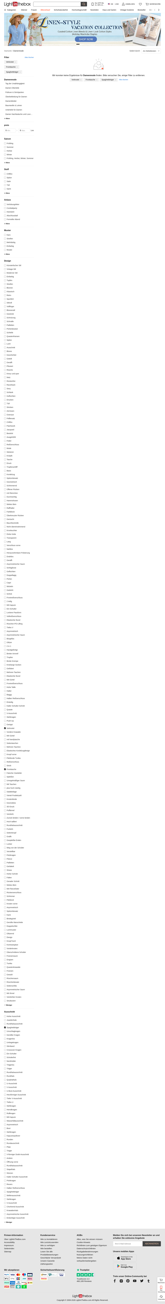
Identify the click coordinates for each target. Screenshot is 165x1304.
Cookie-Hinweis (83, 1242)
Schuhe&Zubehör (61, 10)
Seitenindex (9, 1248)
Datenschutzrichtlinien (86, 1248)
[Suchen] (57, 4)
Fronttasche (92, 80)
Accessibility (9, 1242)
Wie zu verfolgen (47, 1245)
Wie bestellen (46, 1248)
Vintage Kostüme (127, 10)
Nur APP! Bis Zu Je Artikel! (99, 4)
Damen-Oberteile (12, 88)
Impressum (9, 1245)
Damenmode (18, 51)
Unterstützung (161, 1299)
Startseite (8, 51)
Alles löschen (29, 57)
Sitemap (7, 1251)
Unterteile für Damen (13, 110)
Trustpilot (83, 1270)
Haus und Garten (109, 10)
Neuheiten (94, 10)
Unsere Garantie (47, 1261)
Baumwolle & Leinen (13, 105)
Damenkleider (10, 101)
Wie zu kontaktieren (48, 1239)
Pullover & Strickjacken (14, 92)
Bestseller (142, 10)
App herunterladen (161, 1291)
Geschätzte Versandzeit (50, 1258)
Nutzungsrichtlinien (85, 1255)
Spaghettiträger (109, 80)
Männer (24, 10)
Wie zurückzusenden (49, 1242)
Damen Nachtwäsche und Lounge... (19, 114)
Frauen (34, 10)
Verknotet (77, 80)
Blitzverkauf (45, 10)
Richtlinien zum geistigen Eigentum (92, 1245)
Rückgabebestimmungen (87, 1251)
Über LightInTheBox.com (15, 1239)
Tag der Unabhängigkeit (14, 84)
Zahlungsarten (46, 1264)
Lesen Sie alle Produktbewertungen (49, 1253)
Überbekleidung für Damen (16, 97)
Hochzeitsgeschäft (79, 10)
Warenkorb (161, 1280)
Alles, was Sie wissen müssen (89, 1239)
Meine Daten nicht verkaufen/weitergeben (86, 1259)
